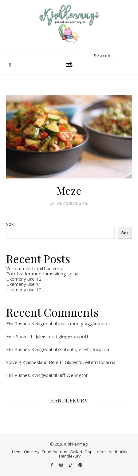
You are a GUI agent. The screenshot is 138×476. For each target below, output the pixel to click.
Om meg (31, 451)
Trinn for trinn (54, 451)
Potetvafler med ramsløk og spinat (43, 273)
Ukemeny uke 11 (23, 284)
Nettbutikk (118, 451)
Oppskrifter (95, 451)
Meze (69, 190)
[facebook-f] (52, 465)
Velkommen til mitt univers (34, 268)
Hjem (17, 451)
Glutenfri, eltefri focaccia (83, 349)
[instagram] (61, 465)
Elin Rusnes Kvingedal (29, 323)
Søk (10, 224)
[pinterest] (80, 465)
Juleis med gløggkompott (84, 323)
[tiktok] (71, 465)
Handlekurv (70, 456)
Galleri (76, 451)
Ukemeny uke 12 (23, 279)
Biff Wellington (73, 375)
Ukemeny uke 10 (23, 289)
